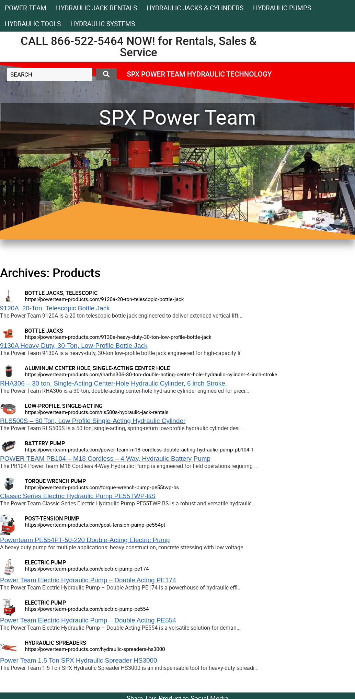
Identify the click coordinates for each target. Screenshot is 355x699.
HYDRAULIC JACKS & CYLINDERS (195, 7)
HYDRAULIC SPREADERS (55, 642)
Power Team (25, 7)
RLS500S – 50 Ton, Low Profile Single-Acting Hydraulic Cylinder (92, 420)
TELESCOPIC (82, 293)
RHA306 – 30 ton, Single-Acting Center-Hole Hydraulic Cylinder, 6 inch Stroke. (113, 383)
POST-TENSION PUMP (52, 518)
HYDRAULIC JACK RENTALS (96, 7)
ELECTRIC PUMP (45, 562)
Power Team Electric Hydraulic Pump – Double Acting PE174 (88, 580)
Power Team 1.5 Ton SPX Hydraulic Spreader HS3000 (78, 660)
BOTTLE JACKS (44, 293)
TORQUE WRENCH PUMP (55, 481)
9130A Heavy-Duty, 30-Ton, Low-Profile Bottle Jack (73, 345)
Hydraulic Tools (33, 23)
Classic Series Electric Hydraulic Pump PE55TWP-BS (78, 496)
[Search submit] (106, 74)
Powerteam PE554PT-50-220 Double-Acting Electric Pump (85, 539)
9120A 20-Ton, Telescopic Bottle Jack (55, 308)
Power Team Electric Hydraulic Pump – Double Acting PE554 (88, 620)
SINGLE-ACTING (82, 406)
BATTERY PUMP (45, 443)
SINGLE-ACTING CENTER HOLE (131, 368)
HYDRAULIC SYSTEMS (102, 23)
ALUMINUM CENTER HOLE (57, 368)
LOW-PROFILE (42, 406)
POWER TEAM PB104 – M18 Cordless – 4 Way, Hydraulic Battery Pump (105, 458)
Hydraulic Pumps (282, 7)
